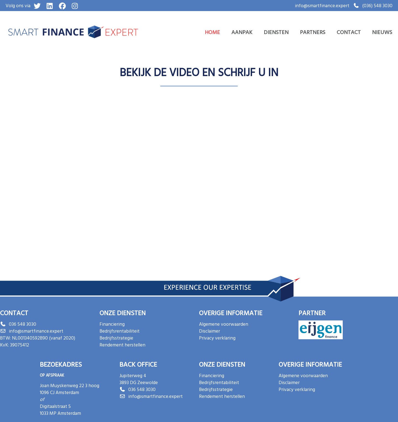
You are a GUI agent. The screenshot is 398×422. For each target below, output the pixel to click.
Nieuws (382, 32)
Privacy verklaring (217, 337)
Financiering (112, 323)
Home (212, 32)
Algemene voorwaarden (223, 323)
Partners (312, 32)
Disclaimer (209, 330)
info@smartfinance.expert (322, 5)
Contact (349, 32)
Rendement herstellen (122, 344)
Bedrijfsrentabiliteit (120, 330)
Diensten (276, 32)
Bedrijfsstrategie (116, 337)
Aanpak (241, 32)
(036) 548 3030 (377, 5)
